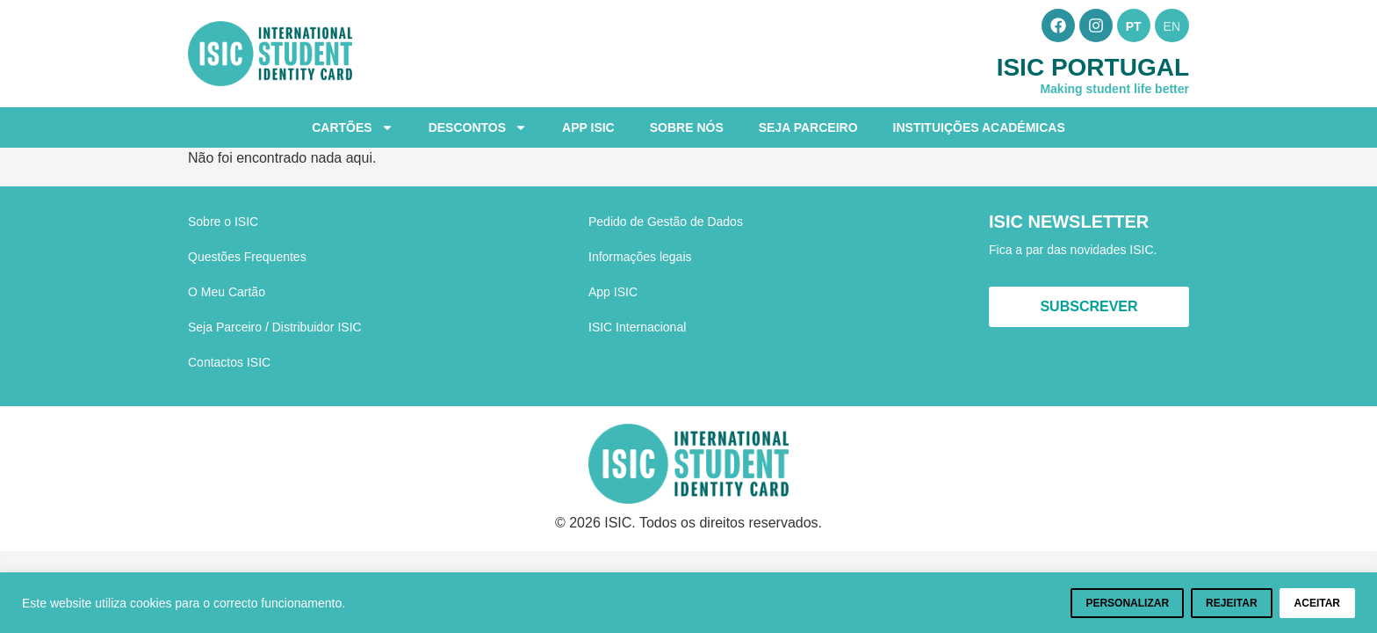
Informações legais (640, 257)
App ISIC (588, 127)
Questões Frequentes (247, 257)
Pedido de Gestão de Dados (665, 222)
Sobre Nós (687, 127)
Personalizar (1127, 603)
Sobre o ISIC (223, 222)
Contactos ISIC (229, 362)
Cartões (352, 127)
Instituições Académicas (979, 127)
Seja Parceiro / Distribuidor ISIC (275, 327)
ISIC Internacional (637, 327)
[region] (688, 602)
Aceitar (1317, 603)
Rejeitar (1231, 603)
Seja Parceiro (808, 127)
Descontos (478, 127)
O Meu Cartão (226, 292)
